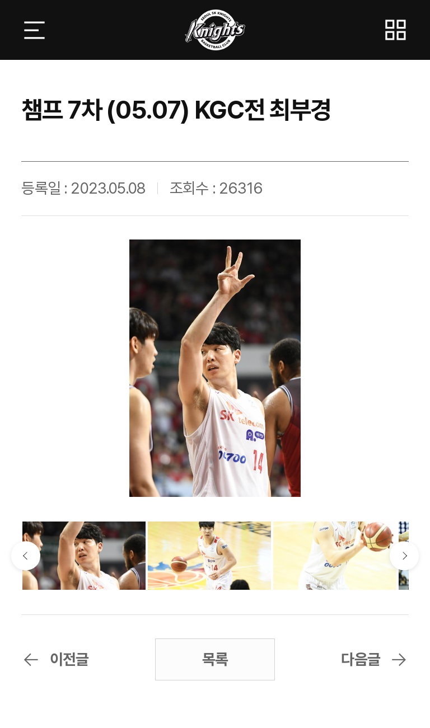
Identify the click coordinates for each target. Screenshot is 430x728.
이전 (25, 555)
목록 (215, 659)
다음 (404, 555)
